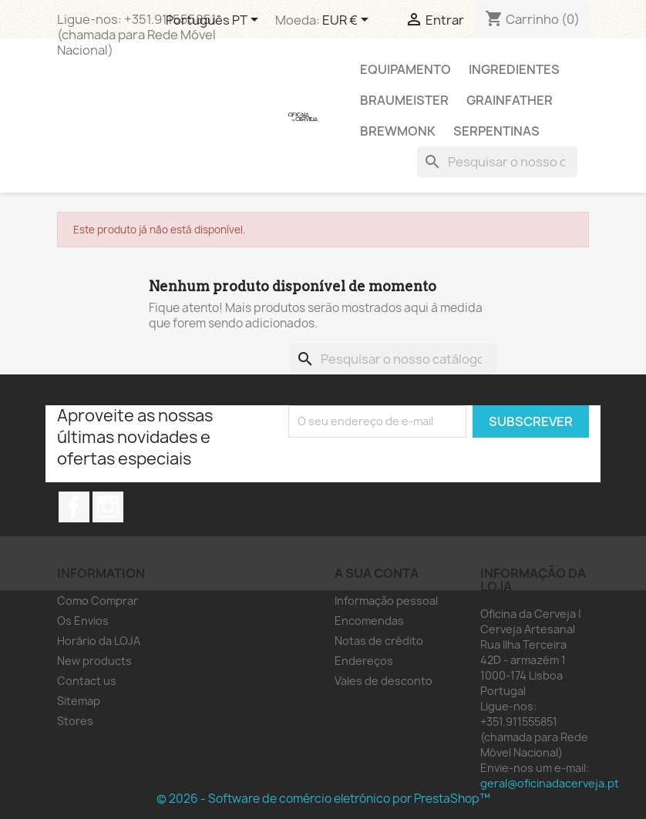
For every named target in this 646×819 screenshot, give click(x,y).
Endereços (364, 660)
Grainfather (509, 100)
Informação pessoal (386, 600)
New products (94, 660)
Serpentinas (496, 131)
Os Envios (83, 620)
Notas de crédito (379, 640)
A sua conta (377, 573)
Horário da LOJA (98, 640)
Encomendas (369, 620)
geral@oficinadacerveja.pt (549, 783)
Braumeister (404, 100)
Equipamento (405, 69)
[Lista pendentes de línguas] (215, 21)
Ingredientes (514, 69)
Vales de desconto (383, 680)
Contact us (86, 680)
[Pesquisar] (497, 161)
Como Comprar (97, 600)
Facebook (74, 507)
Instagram (108, 507)
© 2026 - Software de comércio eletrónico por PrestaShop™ (323, 798)
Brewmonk (398, 131)
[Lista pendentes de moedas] (348, 21)
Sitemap (78, 700)
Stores (75, 720)
